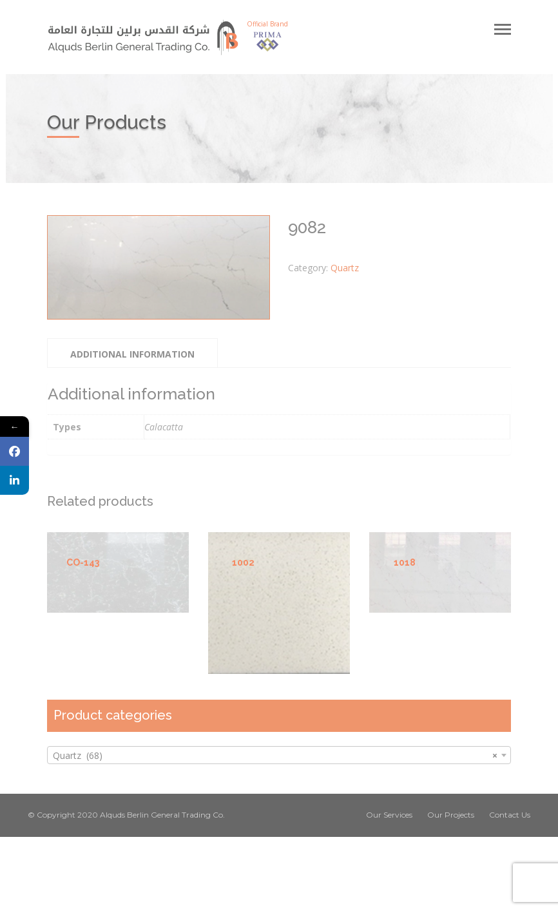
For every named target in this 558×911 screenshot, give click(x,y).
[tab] (132, 353)
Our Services (389, 815)
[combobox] (279, 755)
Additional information (132, 354)
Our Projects (450, 815)
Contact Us (509, 815)
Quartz (345, 268)
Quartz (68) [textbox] (275, 756)
